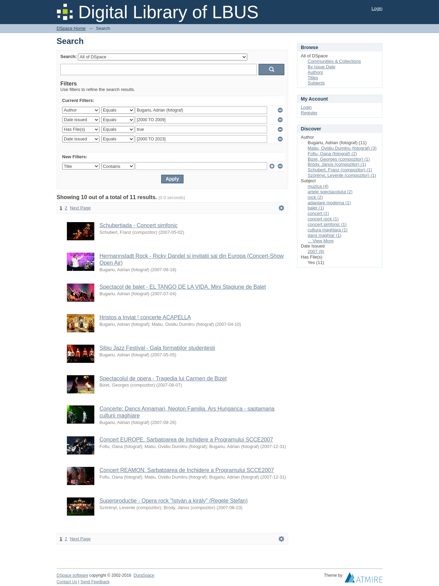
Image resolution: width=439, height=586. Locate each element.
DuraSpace (143, 575)
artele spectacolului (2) (330, 191)
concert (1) (318, 213)
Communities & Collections (334, 61)
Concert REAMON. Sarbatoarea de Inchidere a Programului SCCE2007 (186, 470)
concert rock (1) (323, 218)
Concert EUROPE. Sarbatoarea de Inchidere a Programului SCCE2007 (186, 440)
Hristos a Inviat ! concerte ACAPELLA (145, 317)
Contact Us (67, 581)
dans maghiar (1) (324, 235)
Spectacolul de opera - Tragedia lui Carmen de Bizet (163, 378)
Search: (68, 56)
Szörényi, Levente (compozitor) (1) (342, 175)
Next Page (80, 207)
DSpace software (72, 575)
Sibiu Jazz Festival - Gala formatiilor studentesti (157, 348)
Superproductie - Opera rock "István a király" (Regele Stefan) (173, 501)
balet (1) (316, 207)
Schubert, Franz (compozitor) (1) (340, 169)
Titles (313, 77)
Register (309, 112)
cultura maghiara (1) (327, 229)
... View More (321, 240)
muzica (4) (318, 186)
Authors (315, 72)
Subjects (316, 82)
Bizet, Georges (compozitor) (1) (339, 159)
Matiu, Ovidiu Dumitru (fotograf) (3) (342, 148)
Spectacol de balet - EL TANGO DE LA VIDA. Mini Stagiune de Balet (182, 287)
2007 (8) (316, 251)
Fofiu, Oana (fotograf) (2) (332, 153)
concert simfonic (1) (327, 224)
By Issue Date (321, 66)
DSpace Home (71, 28)
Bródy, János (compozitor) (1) (337, 164)
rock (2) (315, 197)
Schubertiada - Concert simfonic (138, 225)
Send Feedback (95, 581)
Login (376, 8)
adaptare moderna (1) (329, 202)
